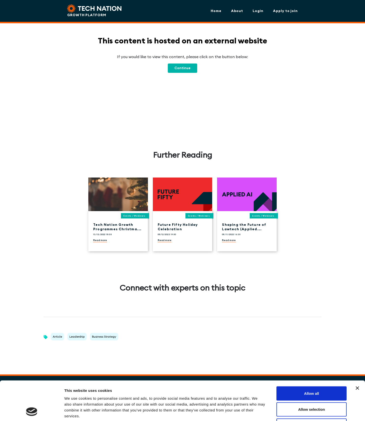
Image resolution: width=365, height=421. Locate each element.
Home (216, 11)
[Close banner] (357, 351)
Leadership (77, 336)
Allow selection (311, 373)
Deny (311, 389)
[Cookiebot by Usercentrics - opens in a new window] (31, 411)
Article (57, 336)
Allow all (311, 357)
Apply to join (285, 11)
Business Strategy (104, 336)
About (237, 11)
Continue (182, 68)
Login (258, 11)
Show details (257, 411)
